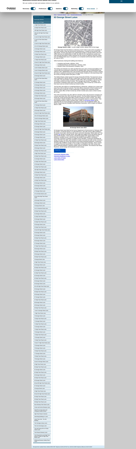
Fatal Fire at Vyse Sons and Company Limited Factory (40, 410)
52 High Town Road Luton (40, 221)
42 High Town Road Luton (40, 166)
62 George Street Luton (39, 275)
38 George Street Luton (39, 142)
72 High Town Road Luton (40, 329)
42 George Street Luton (39, 164)
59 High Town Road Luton (40, 256)
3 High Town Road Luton (40, 121)
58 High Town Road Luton (40, 251)
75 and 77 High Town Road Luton (42, 342)
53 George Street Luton (39, 224)
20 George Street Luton (39, 75)
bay (59, 134)
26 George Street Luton (39, 98)
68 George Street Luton (39, 302)
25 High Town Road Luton (40, 95)
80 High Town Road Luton (40, 367)
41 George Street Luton (39, 158)
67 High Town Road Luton (40, 299)
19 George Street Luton (39, 65)
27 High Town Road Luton (40, 107)
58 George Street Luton (39, 248)
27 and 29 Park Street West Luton (40, 102)
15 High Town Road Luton (40, 54)
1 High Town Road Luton (40, 25)
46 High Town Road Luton (40, 188)
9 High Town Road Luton (40, 391)
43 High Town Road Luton (40, 175)
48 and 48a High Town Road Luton (41, 197)
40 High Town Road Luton (40, 156)
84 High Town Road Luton (40, 377)
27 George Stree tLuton (39, 105)
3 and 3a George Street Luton (41, 118)
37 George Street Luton (39, 137)
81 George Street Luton (39, 369)
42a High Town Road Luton (40, 169)
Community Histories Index (61, 154)
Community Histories (39, 19)
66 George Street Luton (39, 294)
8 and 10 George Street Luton (41, 361)
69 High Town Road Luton (40, 307)
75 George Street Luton (39, 345)
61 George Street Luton (39, 270)
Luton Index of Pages (39, 22)
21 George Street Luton (39, 82)
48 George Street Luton (39, 200)
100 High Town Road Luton (40, 30)
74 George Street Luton (39, 337)
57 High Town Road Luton (40, 246)
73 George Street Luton (39, 332)
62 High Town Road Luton (40, 278)
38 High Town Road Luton (40, 145)
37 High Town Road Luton (40, 140)
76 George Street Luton (39, 348)
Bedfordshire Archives (39, 17)
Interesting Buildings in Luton (41, 416)
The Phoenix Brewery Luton (40, 432)
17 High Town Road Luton (40, 59)
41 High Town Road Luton (40, 161)
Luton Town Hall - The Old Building (40, 420)
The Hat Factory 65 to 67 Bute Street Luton (41, 429)
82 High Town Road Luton (40, 372)
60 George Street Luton (39, 264)
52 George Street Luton (39, 219)
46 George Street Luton (39, 185)
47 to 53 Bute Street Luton (40, 193)
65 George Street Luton (39, 289)
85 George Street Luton (39, 380)
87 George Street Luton (39, 385)
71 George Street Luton (39, 321)
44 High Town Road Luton (40, 180)
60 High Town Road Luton (40, 267)
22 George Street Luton (39, 85)
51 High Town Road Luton (40, 216)
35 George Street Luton (39, 134)
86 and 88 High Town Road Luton (42, 383)
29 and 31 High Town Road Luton (42, 113)
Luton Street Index (59, 159)
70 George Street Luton (39, 316)
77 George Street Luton (39, 353)
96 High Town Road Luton (40, 399)
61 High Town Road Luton (40, 273)
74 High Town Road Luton (40, 340)
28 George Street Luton (39, 110)
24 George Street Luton (39, 90)
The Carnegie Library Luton (40, 423)
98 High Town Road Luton (40, 402)
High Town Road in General (40, 413)
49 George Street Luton (39, 203)
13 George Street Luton (39, 49)
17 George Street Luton (39, 57)
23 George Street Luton (39, 87)
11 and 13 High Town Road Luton (42, 37)
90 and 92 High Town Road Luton (42, 393)
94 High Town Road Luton (40, 396)
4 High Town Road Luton (40, 153)
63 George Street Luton (39, 281)
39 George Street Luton (39, 148)
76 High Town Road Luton (40, 350)
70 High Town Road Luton (40, 318)
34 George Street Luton (39, 132)
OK (122, 4)
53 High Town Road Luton (40, 227)
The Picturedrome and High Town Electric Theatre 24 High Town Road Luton (42, 436)
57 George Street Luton (39, 243)
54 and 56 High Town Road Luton (42, 230)
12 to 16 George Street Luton (41, 46)
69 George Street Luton (39, 305)
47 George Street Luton (39, 191)
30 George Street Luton (39, 123)
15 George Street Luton (39, 51)
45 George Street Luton (39, 183)
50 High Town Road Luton (40, 211)
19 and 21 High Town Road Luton (42, 62)
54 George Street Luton (39, 232)
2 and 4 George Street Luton (41, 70)
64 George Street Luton (39, 283)
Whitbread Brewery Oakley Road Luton (42, 441)
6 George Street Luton (39, 259)
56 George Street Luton (39, 240)
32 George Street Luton (39, 126)
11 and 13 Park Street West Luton (40, 40)
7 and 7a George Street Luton (41, 310)
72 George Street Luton (39, 326)
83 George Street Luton (39, 375)
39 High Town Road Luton (40, 150)
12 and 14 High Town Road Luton (42, 43)
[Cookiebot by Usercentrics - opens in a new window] (11, 12)
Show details (91, 12)
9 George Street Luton (39, 388)
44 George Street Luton (39, 177)
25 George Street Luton (39, 93)
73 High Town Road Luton (40, 334)
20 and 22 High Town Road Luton (42, 73)
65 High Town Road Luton (40, 291)
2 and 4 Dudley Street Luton (40, 67)
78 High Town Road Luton (40, 356)
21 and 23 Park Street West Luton (40, 79)
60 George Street (89, 100)
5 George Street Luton (39, 205)
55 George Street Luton (39, 235)
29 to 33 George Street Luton (41, 115)
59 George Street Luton (39, 254)
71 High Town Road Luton (40, 324)
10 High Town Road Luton (40, 27)
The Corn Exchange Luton (40, 425)
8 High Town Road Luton (40, 364)
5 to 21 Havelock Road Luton (41, 208)
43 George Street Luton (39, 172)
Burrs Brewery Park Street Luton (41, 404)
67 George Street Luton (39, 297)
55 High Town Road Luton (40, 238)
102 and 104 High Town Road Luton (41, 33)
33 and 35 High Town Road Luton (42, 129)
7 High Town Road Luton (40, 313)
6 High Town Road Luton (40, 262)
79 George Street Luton (39, 359)
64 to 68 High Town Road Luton (41, 286)
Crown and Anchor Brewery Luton (42, 407)
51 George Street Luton (39, 213)
